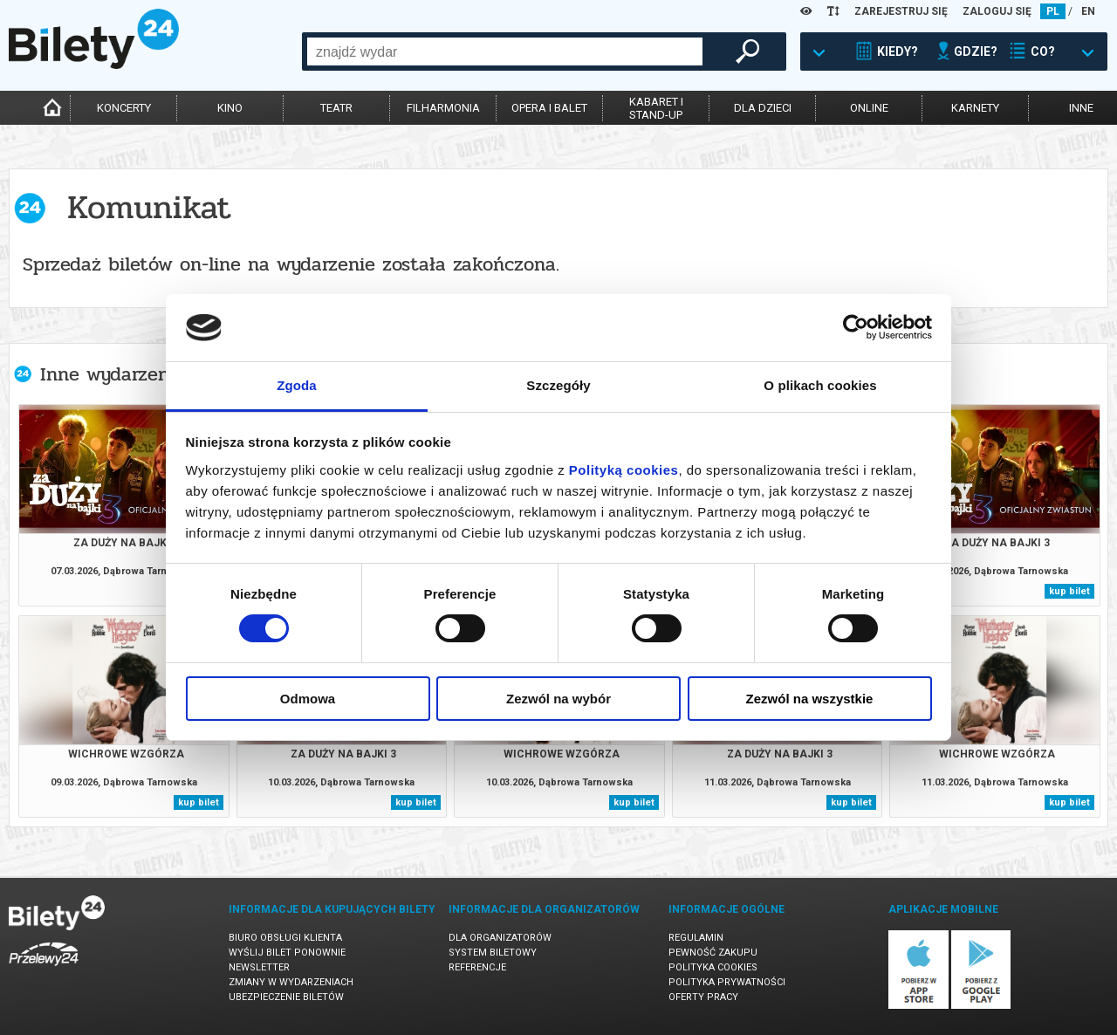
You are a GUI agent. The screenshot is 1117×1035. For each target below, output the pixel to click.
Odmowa (307, 698)
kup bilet (1069, 591)
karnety (975, 107)
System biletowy (493, 952)
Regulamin (695, 937)
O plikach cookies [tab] (820, 385)
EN (1088, 11)
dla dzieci (762, 107)
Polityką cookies (624, 470)
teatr (336, 107)
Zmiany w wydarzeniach (291, 982)
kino (230, 107)
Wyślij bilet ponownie (287, 952)
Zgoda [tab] (297, 385)
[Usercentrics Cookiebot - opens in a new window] (855, 327)
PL (1052, 11)
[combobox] (505, 51)
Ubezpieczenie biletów (286, 997)
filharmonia (443, 107)
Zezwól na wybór (558, 698)
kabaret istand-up (656, 108)
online (869, 107)
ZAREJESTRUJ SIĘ (901, 11)
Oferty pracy (703, 997)
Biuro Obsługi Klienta (285, 937)
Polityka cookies (712, 967)
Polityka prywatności (726, 982)
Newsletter (259, 967)
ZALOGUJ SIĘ (997, 11)
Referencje (477, 967)
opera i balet (549, 107)
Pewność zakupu (712, 952)
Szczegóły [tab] (558, 385)
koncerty (124, 107)
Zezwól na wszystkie (810, 698)
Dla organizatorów (500, 937)
